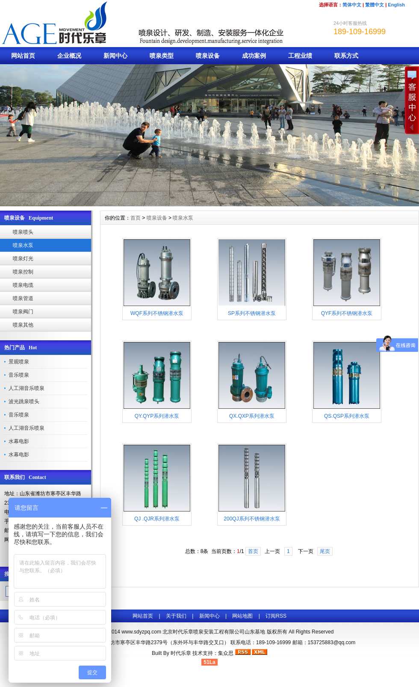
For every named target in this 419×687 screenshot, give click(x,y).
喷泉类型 (162, 55)
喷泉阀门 (23, 312)
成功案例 (254, 55)
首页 (135, 218)
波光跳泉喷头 (24, 401)
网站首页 (23, 55)
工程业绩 (300, 55)
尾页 (325, 551)
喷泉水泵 (23, 245)
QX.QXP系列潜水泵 (251, 416)
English (396, 4)
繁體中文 (374, 4)
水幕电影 (19, 441)
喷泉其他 (23, 325)
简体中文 (351, 4)
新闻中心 (115, 55)
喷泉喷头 (23, 232)
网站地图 (242, 616)
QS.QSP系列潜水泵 (346, 416)
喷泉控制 (23, 272)
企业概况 (69, 55)
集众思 (225, 653)
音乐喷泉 (19, 375)
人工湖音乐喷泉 (26, 388)
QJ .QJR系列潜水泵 (157, 519)
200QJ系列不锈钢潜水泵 (252, 519)
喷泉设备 (208, 55)
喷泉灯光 (23, 259)
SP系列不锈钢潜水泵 (252, 313)
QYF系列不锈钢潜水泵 (347, 313)
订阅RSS (276, 616)
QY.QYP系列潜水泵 (157, 416)
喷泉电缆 (23, 285)
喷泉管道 (23, 298)
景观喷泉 (19, 362)
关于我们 (176, 616)
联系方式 (346, 55)
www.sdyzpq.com (141, 632)
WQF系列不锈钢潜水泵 (156, 313)
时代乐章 (181, 653)
